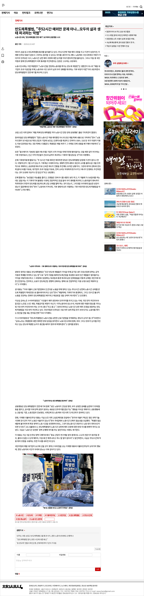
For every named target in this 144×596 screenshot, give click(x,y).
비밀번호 (62, 555)
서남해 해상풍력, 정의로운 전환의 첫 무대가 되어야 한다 (130, 204)
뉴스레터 (64, 585)
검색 (141, 7)
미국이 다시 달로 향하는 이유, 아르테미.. (119, 74)
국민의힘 (63, 515)
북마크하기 (8, 55)
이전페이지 (56, 585)
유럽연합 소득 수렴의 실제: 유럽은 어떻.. (120, 38)
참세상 (72, 5)
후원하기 (41, 585)
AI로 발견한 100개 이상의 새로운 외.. (118, 80)
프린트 (8, 62)
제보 (135, 6)
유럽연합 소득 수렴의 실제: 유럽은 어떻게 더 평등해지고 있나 (130, 192)
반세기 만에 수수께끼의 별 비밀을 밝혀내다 (130, 248)
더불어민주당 (50, 515)
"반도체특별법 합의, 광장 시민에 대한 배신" (32, 539)
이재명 (39, 515)
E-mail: (93, 591)
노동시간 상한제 (36, 519)
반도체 (30, 515)
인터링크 (26, 13)
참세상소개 (32, 585)
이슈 (16, 13)
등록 (97, 569)
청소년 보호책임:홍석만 (89, 585)
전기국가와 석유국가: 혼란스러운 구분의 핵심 (130, 224)
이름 (18, 555)
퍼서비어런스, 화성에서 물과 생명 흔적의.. (120, 71)
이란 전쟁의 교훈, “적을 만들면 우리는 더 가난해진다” (130, 214)
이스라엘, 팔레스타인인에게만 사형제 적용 (121, 35)
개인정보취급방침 (74, 585)
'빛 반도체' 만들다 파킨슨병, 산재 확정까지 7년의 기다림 (36, 543)
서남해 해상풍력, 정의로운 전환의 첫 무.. (120, 42)
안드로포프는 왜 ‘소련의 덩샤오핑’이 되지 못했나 (130, 236)
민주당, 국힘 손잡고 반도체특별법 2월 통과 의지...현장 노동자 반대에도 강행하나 (45, 535)
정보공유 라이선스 (99, 593)
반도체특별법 (74, 515)
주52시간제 (88, 515)
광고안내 (48, 585)
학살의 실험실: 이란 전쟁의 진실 (117, 46)
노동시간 (20, 515)
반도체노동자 (21, 519)
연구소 (50, 13)
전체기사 (5, 13)
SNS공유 (8, 48)
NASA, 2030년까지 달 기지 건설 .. (117, 84)
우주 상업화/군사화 (120, 63)
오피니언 (38, 13)
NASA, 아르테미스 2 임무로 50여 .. (117, 77)
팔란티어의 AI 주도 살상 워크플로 (118, 31)
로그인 (128, 6)
